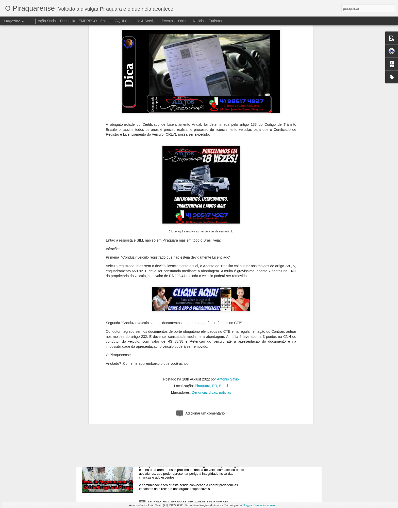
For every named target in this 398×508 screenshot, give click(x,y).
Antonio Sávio (228, 320)
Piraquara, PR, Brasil (211, 326)
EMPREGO (88, 21)
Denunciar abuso (264, 505)
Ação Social (47, 21)
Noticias (199, 21)
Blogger (247, 505)
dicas (213, 333)
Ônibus (183, 21)
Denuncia (199, 333)
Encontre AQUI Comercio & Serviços (129, 21)
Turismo (215, 21)
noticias (225, 333)
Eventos (168, 21)
